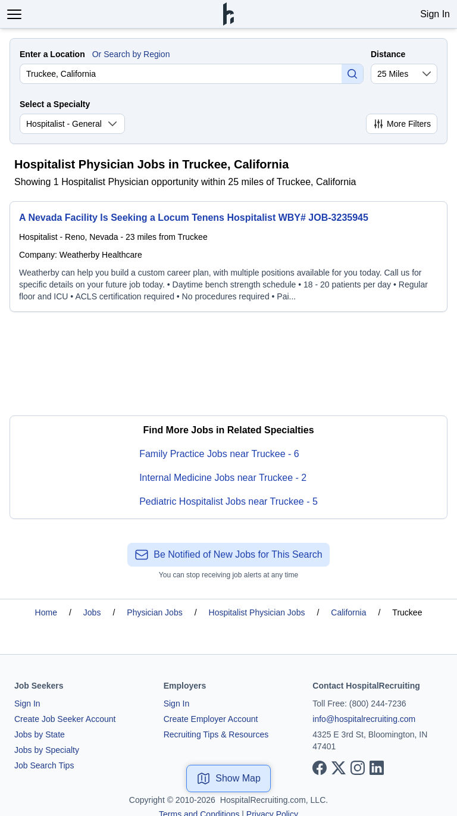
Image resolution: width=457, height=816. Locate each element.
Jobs (92, 612)
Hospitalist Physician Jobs (257, 612)
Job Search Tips (44, 765)
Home (46, 612)
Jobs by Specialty (46, 750)
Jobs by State (39, 734)
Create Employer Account (211, 719)
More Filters (402, 124)
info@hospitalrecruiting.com (363, 719)
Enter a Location (52, 54)
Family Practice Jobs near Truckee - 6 (219, 454)
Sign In (435, 14)
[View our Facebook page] (319, 768)
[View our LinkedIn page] (377, 768)
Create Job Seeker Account (64, 719)
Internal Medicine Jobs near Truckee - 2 (222, 478)
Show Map (228, 778)
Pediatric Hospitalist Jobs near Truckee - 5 (228, 501)
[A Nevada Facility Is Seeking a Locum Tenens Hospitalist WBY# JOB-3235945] (228, 256)
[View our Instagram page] (357, 768)
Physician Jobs (154, 612)
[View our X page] (338, 768)
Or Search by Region (131, 54)
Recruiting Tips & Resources (216, 734)
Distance (388, 54)
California (348, 612)
